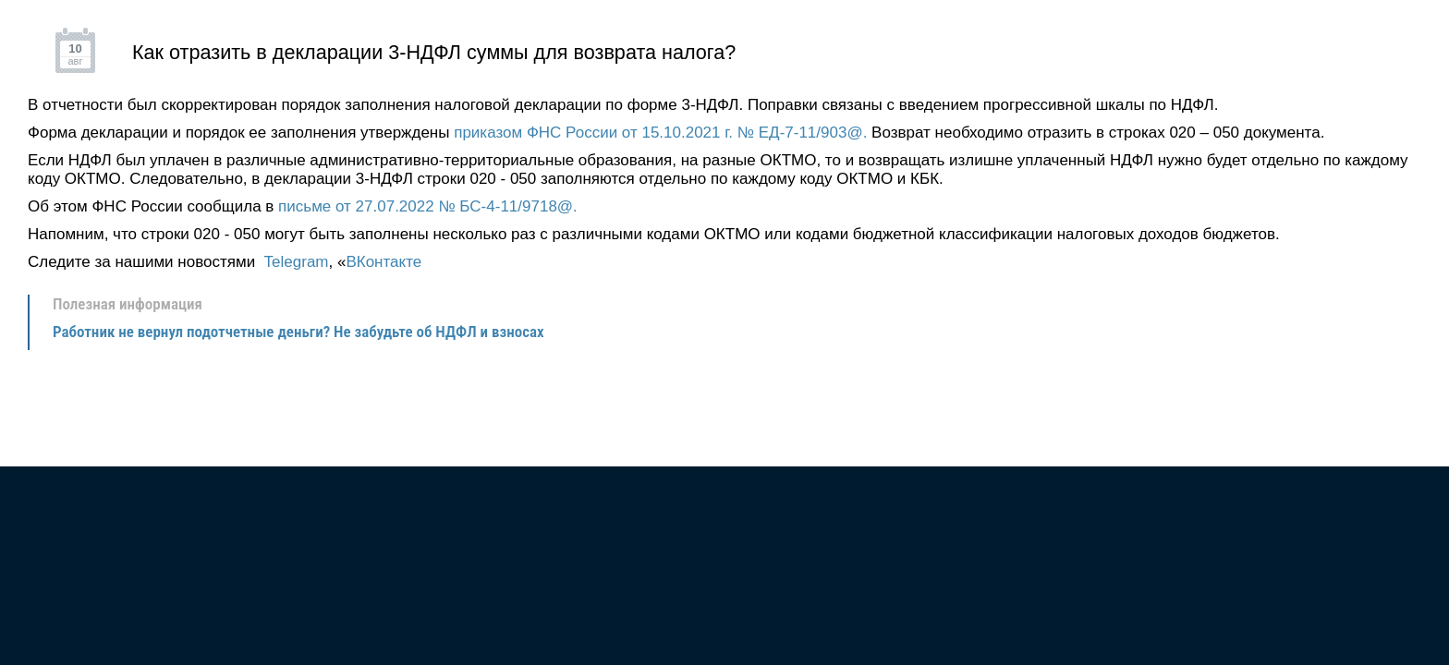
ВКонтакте (383, 262)
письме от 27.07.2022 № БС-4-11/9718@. (428, 206)
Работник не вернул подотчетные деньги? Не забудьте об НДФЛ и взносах (298, 331)
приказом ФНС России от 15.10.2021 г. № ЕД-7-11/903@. (660, 132)
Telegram (296, 262)
